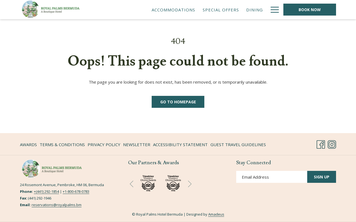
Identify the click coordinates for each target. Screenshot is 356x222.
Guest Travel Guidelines (238, 144)
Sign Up (321, 176)
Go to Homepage (178, 101)
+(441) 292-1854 (46, 191)
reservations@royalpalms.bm (57, 204)
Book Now (310, 9)
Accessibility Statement (180, 144)
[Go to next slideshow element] (189, 184)
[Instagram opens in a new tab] (332, 143)
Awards (28, 144)
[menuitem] (173, 9)
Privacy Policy (104, 144)
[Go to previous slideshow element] (131, 184)
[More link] (272, 9)
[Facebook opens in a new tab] (321, 143)
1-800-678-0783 (77, 191)
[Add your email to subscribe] (271, 177)
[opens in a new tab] (173, 182)
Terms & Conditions (62, 144)
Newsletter (136, 144)
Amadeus (216, 214)
